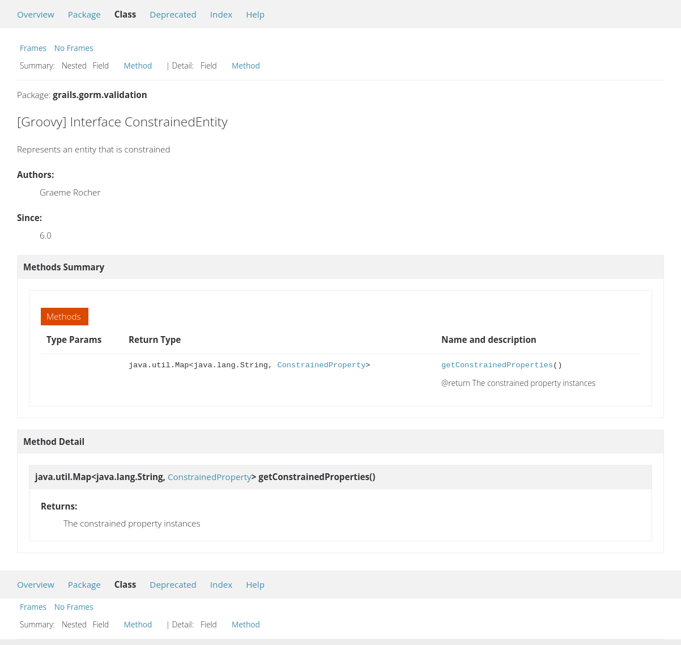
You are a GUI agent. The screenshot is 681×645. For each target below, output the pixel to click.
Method (138, 65)
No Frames (73, 48)
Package (84, 14)
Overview (35, 14)
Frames (33, 48)
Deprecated (173, 14)
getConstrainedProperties (497, 365)
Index (221, 14)
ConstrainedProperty (321, 365)
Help (255, 14)
